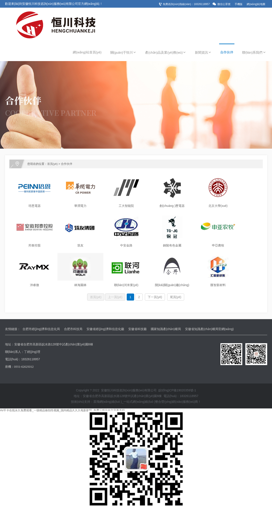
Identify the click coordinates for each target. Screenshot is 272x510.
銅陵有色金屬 (172, 245)
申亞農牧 (218, 245)
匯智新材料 (218, 285)
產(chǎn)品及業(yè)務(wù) (165, 52)
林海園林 (80, 285)
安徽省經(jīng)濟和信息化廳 (105, 329)
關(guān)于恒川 (123, 52)
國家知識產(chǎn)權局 (166, 329)
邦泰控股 (34, 245)
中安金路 (126, 245)
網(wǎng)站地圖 (256, 4)
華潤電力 (80, 206)
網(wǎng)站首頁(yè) (87, 52)
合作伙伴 (226, 52)
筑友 (80, 245)
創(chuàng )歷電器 (172, 206)
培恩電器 (34, 206)
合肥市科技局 (73, 329)
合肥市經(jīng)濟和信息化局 (41, 329)
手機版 (239, 4)
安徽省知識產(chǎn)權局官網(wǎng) (209, 329)
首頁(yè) (52, 163)
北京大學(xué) (218, 206)
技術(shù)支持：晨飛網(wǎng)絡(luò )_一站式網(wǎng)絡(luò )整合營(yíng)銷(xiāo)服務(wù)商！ (136, 401)
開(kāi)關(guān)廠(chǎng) (172, 285)
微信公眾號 (223, 4)
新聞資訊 (203, 52)
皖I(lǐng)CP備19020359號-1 (177, 390)
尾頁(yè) (175, 297)
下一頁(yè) (155, 297)
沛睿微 (34, 285)
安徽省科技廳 (137, 329)
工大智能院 (126, 206)
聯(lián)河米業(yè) (126, 285)
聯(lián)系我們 (254, 52)
